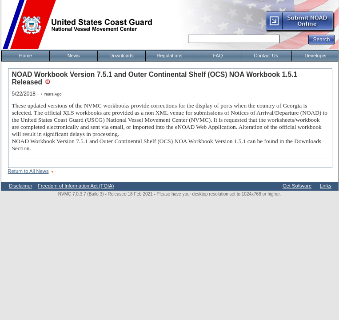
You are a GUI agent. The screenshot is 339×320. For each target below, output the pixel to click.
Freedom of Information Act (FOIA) (76, 185)
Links (325, 185)
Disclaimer (20, 185)
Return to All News (28, 171)
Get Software (297, 185)
